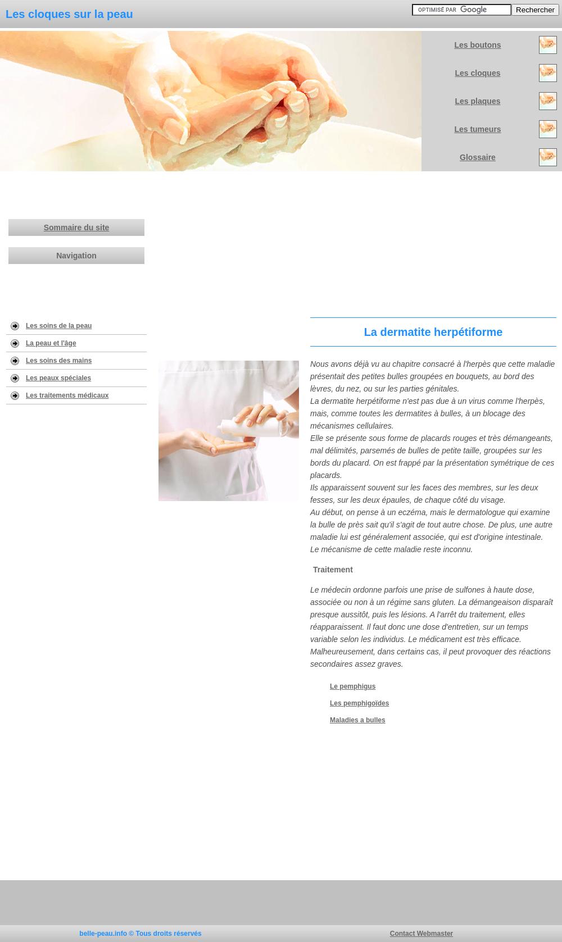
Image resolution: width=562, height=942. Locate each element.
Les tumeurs (477, 129)
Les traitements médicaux (67, 395)
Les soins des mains (59, 361)
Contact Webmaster (421, 934)
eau (86, 326)
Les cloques (478, 73)
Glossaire (478, 157)
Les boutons (477, 44)
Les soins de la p (53, 326)
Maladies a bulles (358, 720)
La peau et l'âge (51, 343)
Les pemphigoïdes (359, 703)
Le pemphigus (352, 686)
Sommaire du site (77, 227)
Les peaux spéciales (58, 378)
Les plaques (478, 101)
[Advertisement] (357, 241)
